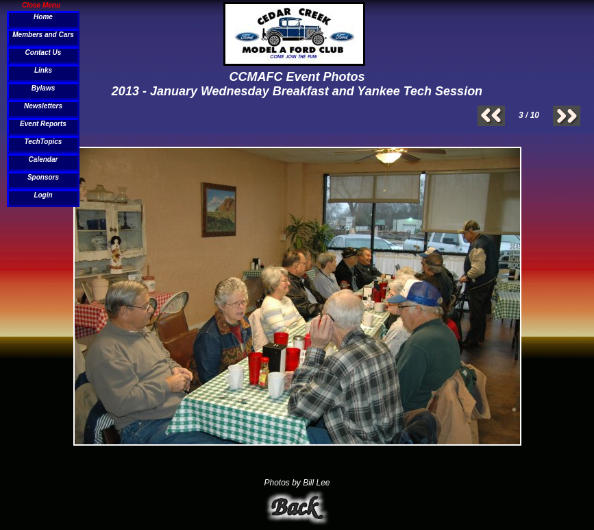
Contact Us (43, 52)
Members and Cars (42, 34)
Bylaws (43, 88)
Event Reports (43, 124)
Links (43, 70)
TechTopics (43, 141)
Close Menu (41, 4)
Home (43, 17)
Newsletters (43, 106)
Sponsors (43, 177)
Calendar (43, 159)
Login (43, 195)
